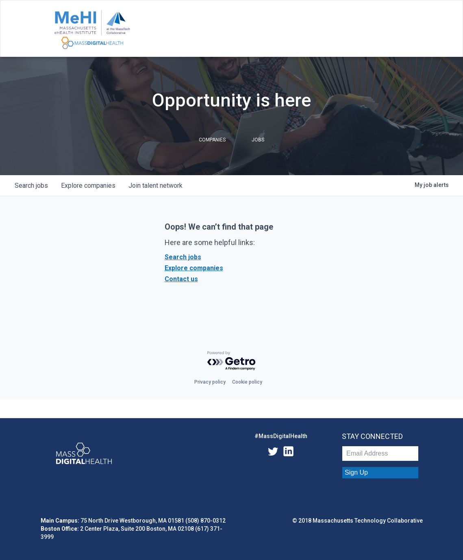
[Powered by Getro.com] (231, 361)
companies (88, 185)
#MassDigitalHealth (280, 436)
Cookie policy (247, 382)
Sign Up (356, 472)
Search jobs (183, 257)
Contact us (181, 279)
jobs (31, 185)
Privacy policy (210, 382)
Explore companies (194, 268)
